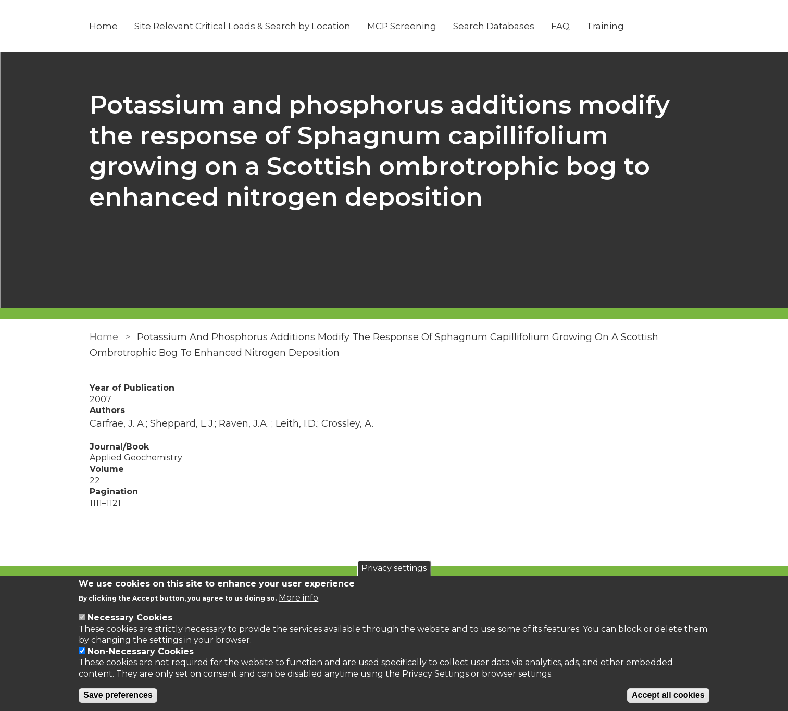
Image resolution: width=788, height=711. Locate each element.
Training (605, 26)
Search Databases (494, 26)
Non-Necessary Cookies (140, 651)
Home (104, 26)
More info (298, 598)
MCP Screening (402, 26)
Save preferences (118, 695)
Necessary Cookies (129, 617)
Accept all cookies (668, 695)
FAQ (561, 26)
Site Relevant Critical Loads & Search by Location (243, 26)
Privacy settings (394, 568)
